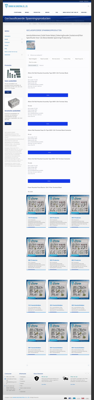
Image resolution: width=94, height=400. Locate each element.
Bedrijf (27, 12)
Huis (30, 23)
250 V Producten (54, 218)
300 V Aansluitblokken (78, 305)
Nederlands (86, 1)
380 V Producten (32, 260)
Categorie (35, 23)
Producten (37, 12)
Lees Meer (44, 384)
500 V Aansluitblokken (56, 347)
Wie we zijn (45, 376)
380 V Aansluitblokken (34, 347)
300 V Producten (76, 218)
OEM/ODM (84, 12)
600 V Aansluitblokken (78, 347)
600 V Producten (76, 260)
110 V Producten (32, 218)
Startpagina (17, 12)
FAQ (56, 12)
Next (88, 373)
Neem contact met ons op (70, 12)
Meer (8, 92)
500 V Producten (54, 260)
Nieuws (47, 12)
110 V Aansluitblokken (34, 305)
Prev (86, 373)
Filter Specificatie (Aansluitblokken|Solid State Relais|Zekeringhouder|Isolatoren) (55, 23)
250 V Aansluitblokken (56, 305)
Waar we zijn (74, 376)
